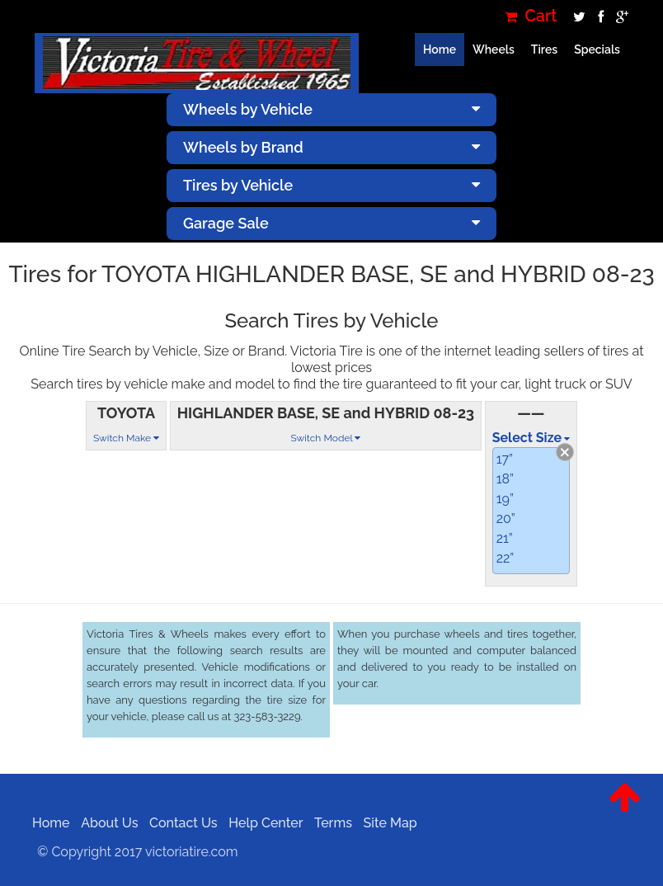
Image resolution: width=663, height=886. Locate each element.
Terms (328, 823)
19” (505, 499)
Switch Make (126, 438)
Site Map (384, 823)
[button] (625, 810)
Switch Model (325, 438)
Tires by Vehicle (331, 185)
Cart (531, 16)
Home (439, 49)
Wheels (494, 49)
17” (504, 459)
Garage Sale (331, 223)
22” (505, 558)
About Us (104, 823)
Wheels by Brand (331, 147)
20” (505, 518)
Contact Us (178, 823)
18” (505, 479)
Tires (544, 49)
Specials (597, 49)
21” (504, 538)
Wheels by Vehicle (331, 109)
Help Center (260, 823)
